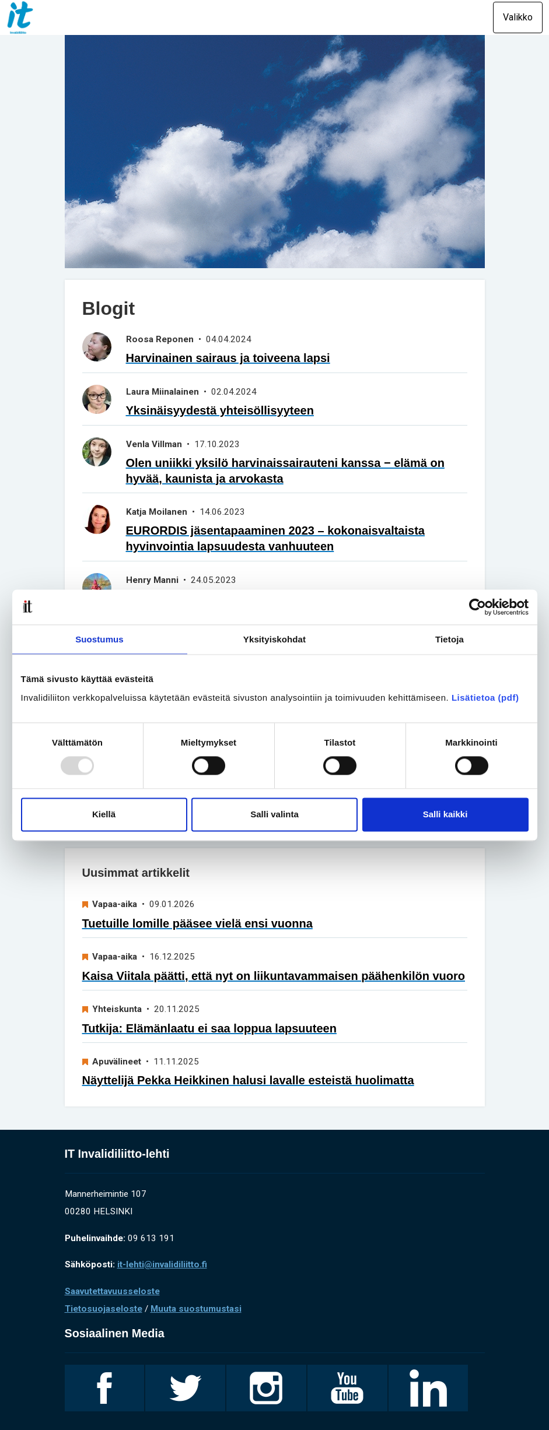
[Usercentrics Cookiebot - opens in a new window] (477, 607)
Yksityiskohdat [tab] (274, 639)
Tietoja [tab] (449, 639)
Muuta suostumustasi (196, 1308)
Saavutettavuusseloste (112, 1291)
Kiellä (104, 814)
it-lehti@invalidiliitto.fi (162, 1264)
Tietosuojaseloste (103, 1308)
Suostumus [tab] (99, 639)
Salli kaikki (445, 814)
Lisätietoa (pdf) (485, 697)
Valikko (518, 17)
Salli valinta (274, 814)
